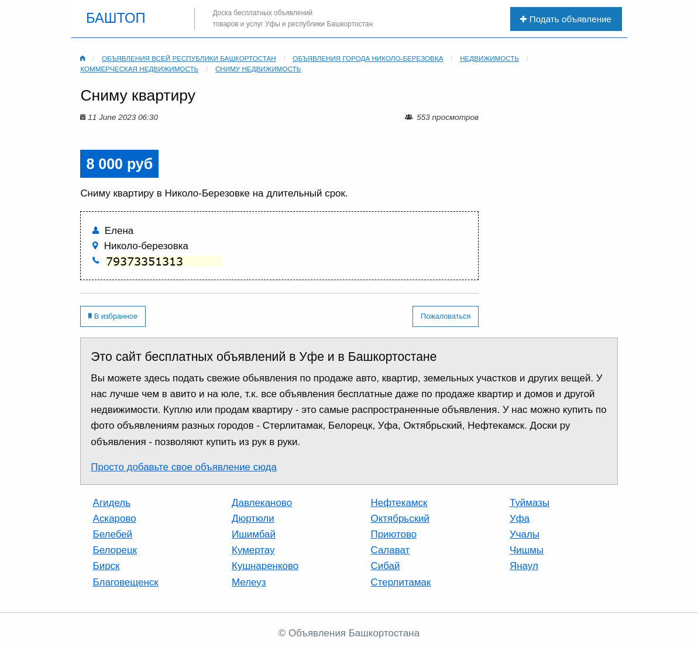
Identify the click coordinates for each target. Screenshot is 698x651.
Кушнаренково (265, 565)
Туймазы (529, 502)
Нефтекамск (399, 502)
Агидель (111, 502)
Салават (390, 550)
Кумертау (253, 550)
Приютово (394, 534)
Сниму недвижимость (258, 69)
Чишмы (527, 550)
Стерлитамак (401, 582)
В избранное (112, 316)
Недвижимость (489, 58)
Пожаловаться (445, 316)
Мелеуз (249, 582)
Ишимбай (254, 534)
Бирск (106, 565)
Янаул (524, 565)
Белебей (112, 534)
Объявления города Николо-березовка (368, 58)
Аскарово (114, 518)
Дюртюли (253, 518)
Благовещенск (126, 582)
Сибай (385, 565)
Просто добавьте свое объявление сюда (184, 467)
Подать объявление (565, 19)
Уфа (519, 518)
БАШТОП (116, 19)
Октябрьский (400, 518)
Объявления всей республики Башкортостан (189, 58)
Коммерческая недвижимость (139, 69)
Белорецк (115, 550)
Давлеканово (262, 502)
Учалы (524, 534)
